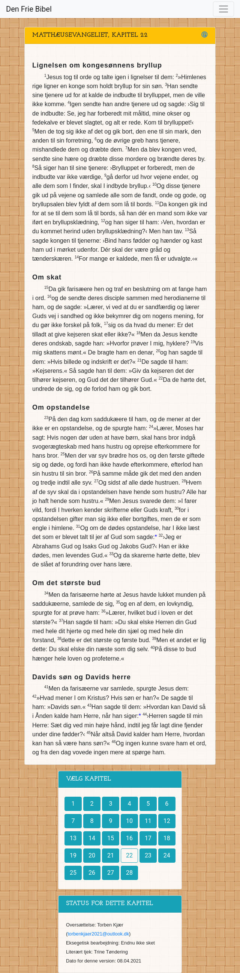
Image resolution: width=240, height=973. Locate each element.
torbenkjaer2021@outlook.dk (98, 934)
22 (129, 855)
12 (167, 820)
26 (91, 872)
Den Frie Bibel (29, 9)
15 (110, 838)
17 (148, 838)
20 (91, 855)
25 (73, 872)
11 (148, 820)
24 (167, 855)
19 (73, 855)
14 (91, 838)
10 (129, 820)
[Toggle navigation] (223, 9)
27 (110, 872)
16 (129, 838)
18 (167, 838)
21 (110, 855)
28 (129, 872)
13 (73, 838)
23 (148, 855)
